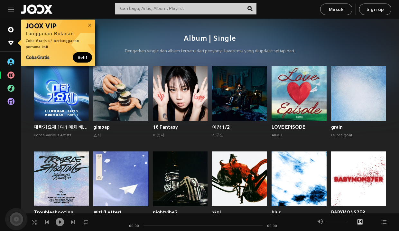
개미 (216, 212)
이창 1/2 (221, 127)
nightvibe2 (165, 212)
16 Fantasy (165, 127)
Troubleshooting (53, 212)
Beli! (82, 57)
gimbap (101, 127)
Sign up (375, 9)
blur (276, 212)
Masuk (336, 9)
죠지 (97, 135)
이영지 (158, 135)
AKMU (277, 135)
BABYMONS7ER (348, 212)
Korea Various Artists (52, 135)
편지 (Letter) (107, 212)
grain (337, 127)
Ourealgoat (341, 135)
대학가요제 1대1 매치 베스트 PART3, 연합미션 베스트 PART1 (61, 127)
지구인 (218, 135)
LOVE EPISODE (288, 127)
